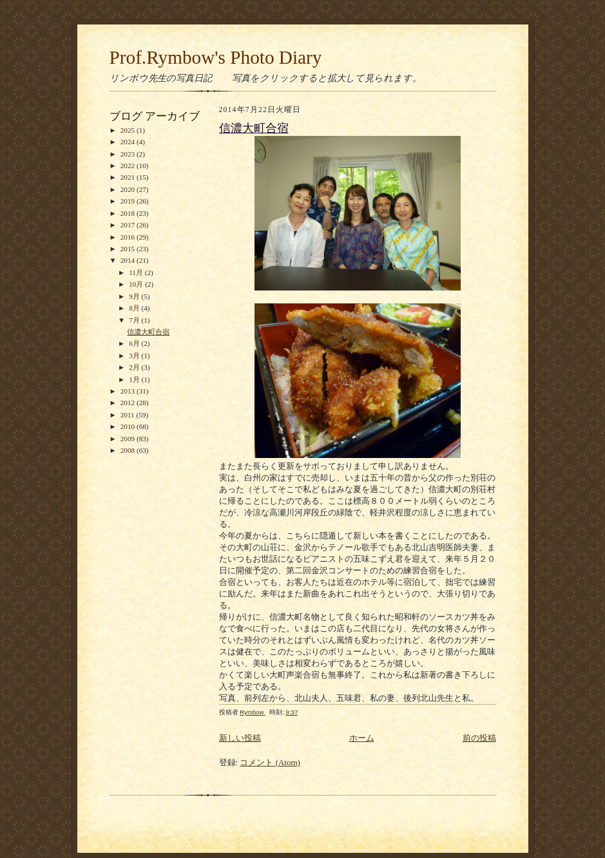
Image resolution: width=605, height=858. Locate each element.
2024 (128, 142)
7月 (135, 320)
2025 (128, 130)
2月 (135, 367)
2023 (128, 154)
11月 (137, 272)
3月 (135, 355)
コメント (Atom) (270, 762)
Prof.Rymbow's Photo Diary (216, 57)
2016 (128, 237)
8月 (135, 308)
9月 (135, 296)
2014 (128, 260)
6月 (135, 343)
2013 (128, 391)
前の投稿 (479, 738)
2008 (128, 450)
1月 (135, 379)
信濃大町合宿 (148, 332)
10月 (137, 284)
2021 (128, 177)
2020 (128, 189)
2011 (128, 415)
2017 (128, 225)
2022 (128, 165)
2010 (128, 426)
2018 (128, 213)
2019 (128, 201)
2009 (128, 439)
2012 (128, 402)
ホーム (361, 738)
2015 (128, 249)
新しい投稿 (240, 738)
